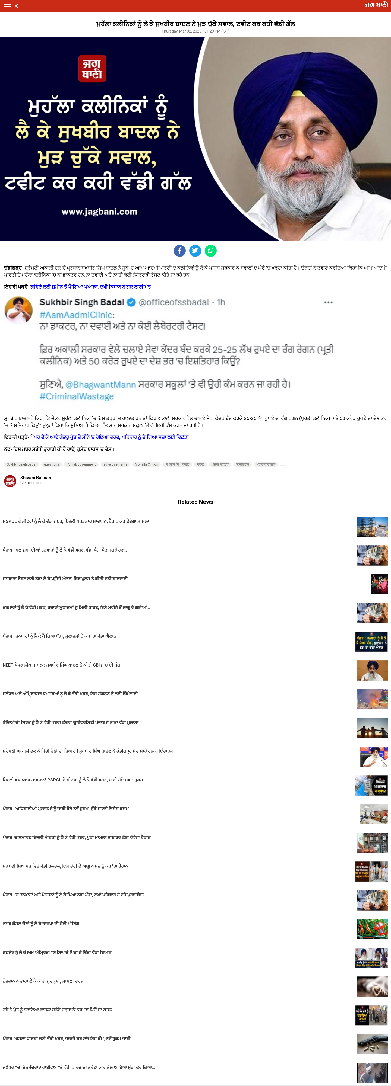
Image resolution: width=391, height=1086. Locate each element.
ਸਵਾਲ (200, 464)
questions (51, 464)
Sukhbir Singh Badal (21, 464)
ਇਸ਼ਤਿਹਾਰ (242, 464)
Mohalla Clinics (146, 464)
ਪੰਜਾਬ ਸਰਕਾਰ (220, 464)
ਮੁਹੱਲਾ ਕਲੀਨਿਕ (266, 464)
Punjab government (81, 464)
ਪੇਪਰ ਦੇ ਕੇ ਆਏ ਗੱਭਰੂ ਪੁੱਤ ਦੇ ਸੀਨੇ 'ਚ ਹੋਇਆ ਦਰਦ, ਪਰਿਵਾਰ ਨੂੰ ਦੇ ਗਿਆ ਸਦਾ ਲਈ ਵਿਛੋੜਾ (109, 437)
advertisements (115, 464)
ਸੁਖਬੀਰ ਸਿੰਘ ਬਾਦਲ (177, 464)
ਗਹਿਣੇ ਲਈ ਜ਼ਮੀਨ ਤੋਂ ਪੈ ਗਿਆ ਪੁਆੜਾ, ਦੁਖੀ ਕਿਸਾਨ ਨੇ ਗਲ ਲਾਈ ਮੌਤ (90, 287)
